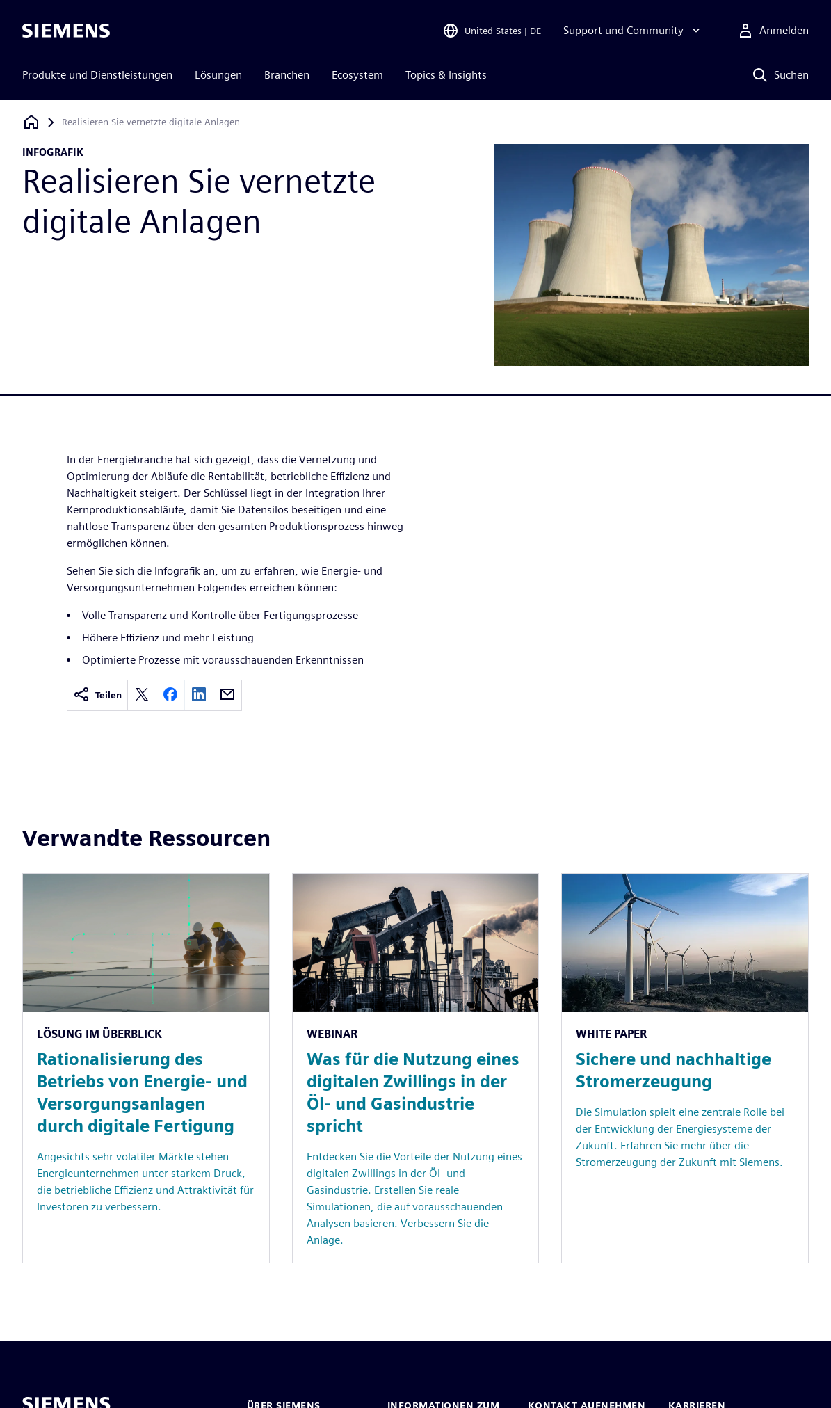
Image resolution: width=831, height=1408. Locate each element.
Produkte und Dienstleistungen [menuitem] (97, 74)
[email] (227, 695)
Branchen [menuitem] (286, 74)
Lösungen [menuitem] (218, 74)
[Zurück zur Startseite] (31, 122)
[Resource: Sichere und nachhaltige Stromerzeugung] (685, 1068)
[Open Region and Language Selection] (492, 31)
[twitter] (142, 695)
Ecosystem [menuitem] (357, 74)
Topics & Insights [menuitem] (446, 74)
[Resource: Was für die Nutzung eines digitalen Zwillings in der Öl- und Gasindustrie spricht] (416, 1068)
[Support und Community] (633, 31)
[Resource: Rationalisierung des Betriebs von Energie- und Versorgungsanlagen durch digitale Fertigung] (146, 1068)
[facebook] (170, 695)
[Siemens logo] (66, 31)
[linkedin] (199, 695)
